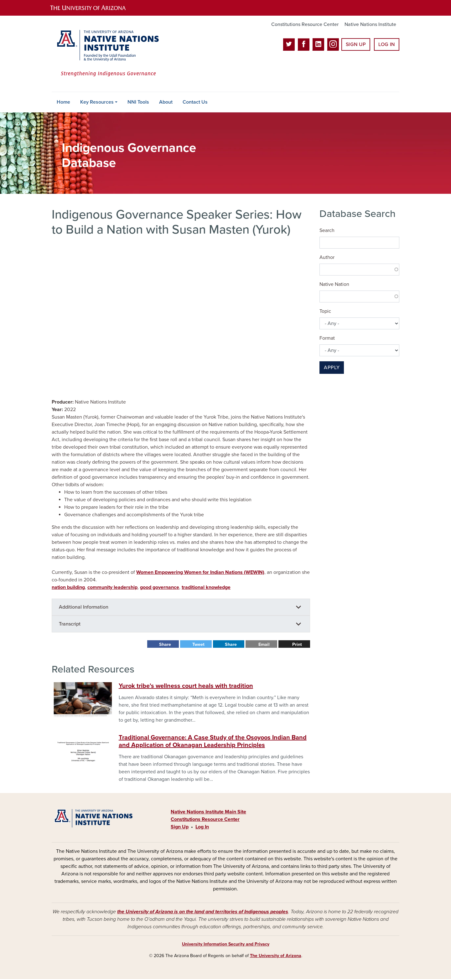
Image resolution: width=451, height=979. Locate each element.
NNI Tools (138, 102)
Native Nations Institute (370, 24)
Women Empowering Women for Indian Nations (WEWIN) (200, 572)
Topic (325, 311)
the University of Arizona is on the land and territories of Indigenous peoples (202, 912)
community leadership (112, 587)
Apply (332, 367)
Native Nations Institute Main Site (208, 812)
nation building (68, 587)
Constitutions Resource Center (305, 24)
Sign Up (356, 44)
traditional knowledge (206, 587)
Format (327, 338)
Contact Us (195, 102)
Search (326, 230)
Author (326, 257)
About (166, 102)
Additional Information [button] (83, 607)
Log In (386, 44)
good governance (159, 587)
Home (63, 102)
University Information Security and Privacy (225, 944)
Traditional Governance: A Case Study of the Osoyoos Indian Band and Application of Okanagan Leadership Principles (213, 741)
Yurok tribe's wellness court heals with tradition (186, 686)
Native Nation (334, 284)
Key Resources (97, 102)
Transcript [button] (69, 624)
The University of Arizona (275, 955)
